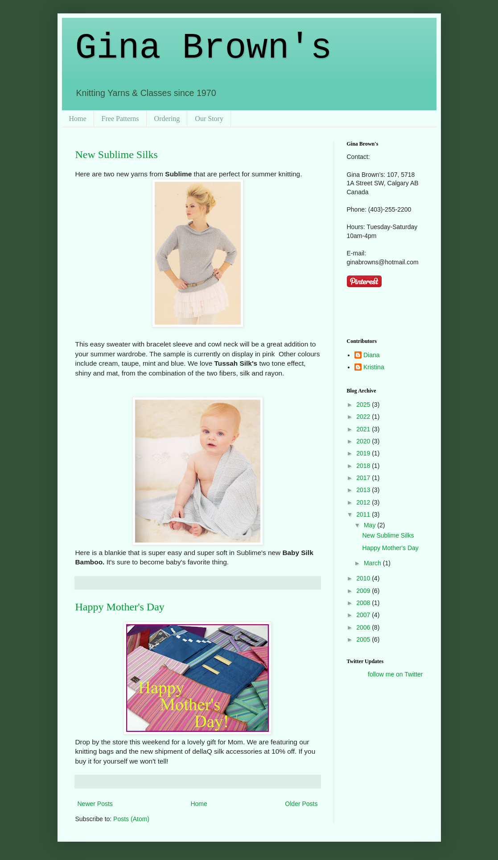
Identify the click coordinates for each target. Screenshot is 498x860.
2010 (364, 578)
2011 (364, 514)
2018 (364, 465)
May (370, 525)
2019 (364, 453)
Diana (371, 355)
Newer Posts (95, 803)
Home (77, 118)
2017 (364, 477)
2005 (364, 639)
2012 (364, 502)
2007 (364, 614)
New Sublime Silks (116, 154)
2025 (364, 404)
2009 (364, 590)
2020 (364, 441)
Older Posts (301, 803)
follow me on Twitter (395, 674)
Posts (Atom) (131, 818)
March (373, 563)
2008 (364, 602)
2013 (364, 489)
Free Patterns (120, 118)
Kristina (373, 367)
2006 (364, 627)
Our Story (209, 118)
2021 (364, 429)
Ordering (167, 118)
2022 (364, 416)
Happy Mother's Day (120, 607)
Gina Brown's (203, 48)
